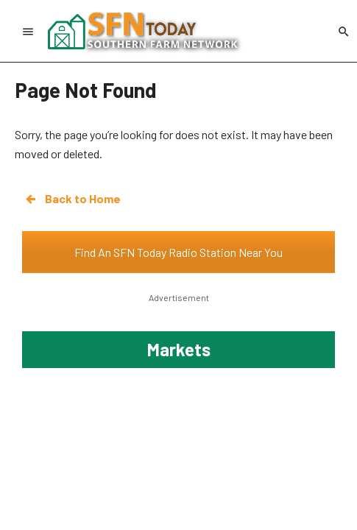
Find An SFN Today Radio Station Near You (178, 252)
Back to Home (72, 198)
